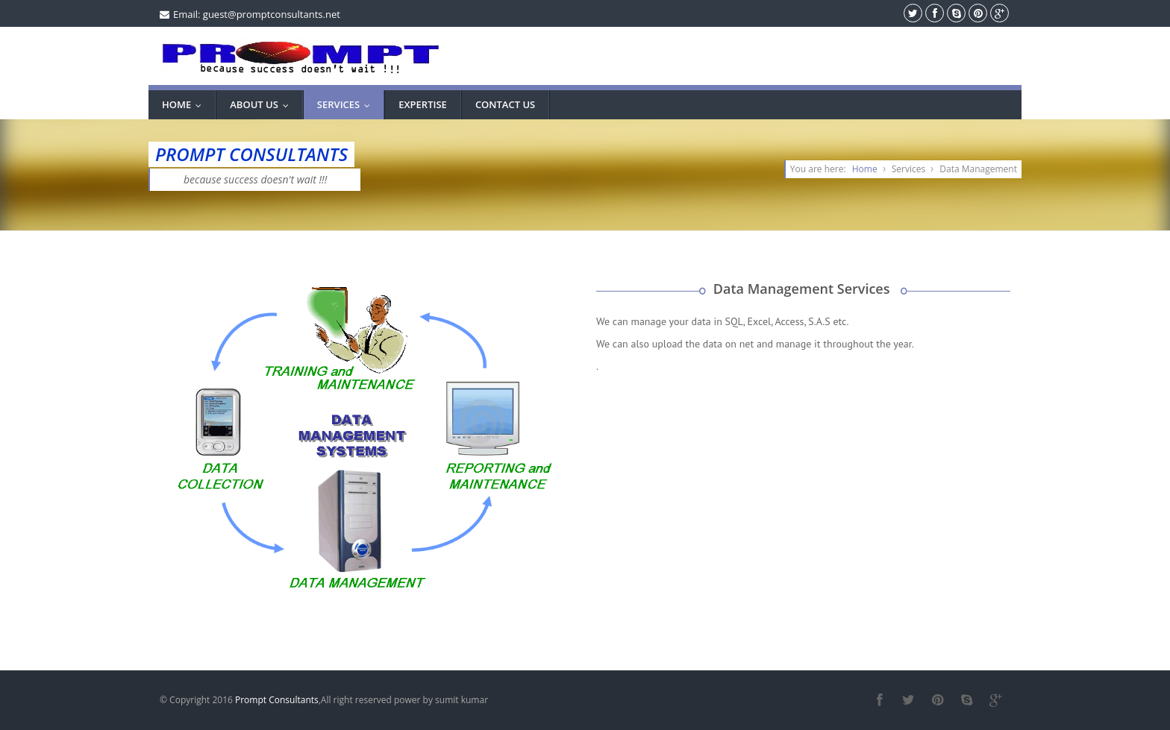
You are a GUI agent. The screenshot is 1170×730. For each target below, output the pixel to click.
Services (347, 104)
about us (262, 104)
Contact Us (505, 104)
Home (185, 104)
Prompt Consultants (277, 699)
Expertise (422, 104)
